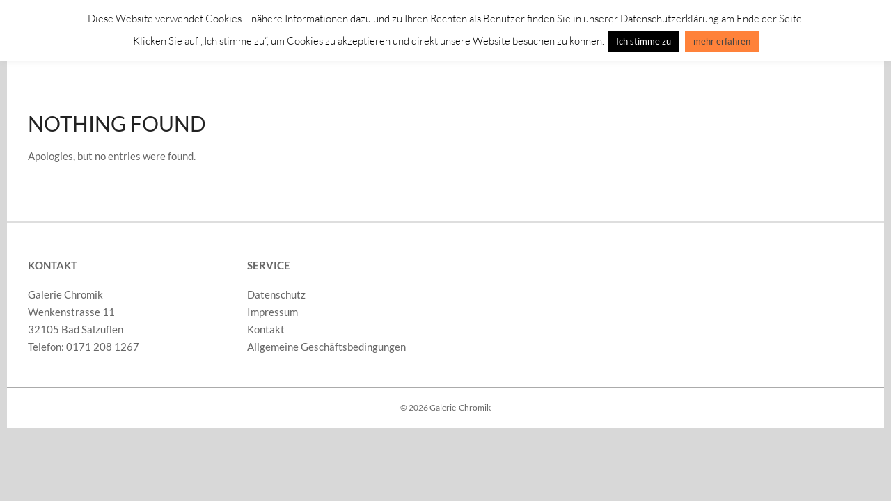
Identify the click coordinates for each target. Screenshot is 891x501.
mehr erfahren (721, 41)
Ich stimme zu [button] (643, 41)
